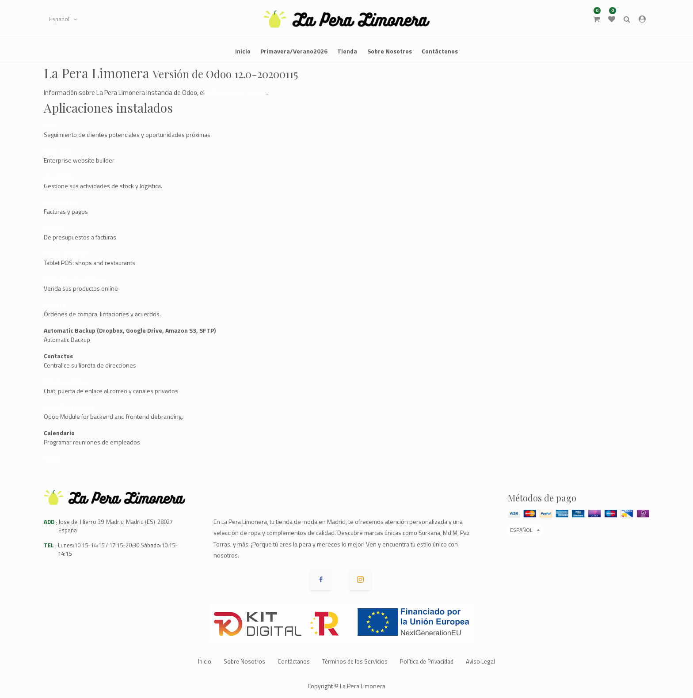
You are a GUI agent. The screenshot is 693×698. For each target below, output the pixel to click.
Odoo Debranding (68, 407)
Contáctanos (294, 661)
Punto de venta (65, 253)
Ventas (54, 227)
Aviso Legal (480, 661)
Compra (55, 304)
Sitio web (57, 151)
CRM (50, 125)
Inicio (204, 661)
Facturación (61, 202)
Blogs (52, 458)
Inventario (58, 176)
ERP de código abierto (236, 92)
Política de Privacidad (426, 661)
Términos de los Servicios (355, 661)
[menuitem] (242, 50)
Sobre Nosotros (244, 661)
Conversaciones (66, 381)
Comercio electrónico (74, 279)
